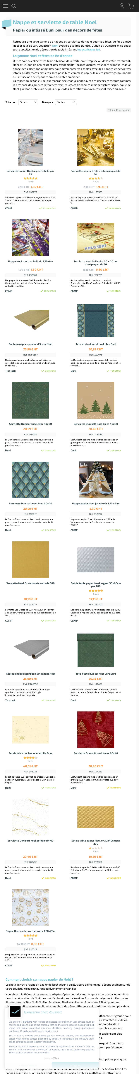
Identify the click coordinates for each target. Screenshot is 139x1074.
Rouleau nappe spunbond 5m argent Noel (30, 673)
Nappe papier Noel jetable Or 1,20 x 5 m (95, 503)
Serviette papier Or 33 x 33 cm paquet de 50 (95, 172)
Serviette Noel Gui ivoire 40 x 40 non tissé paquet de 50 (96, 263)
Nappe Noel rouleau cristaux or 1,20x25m (30, 931)
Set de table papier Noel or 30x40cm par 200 (95, 842)
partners (27, 1022)
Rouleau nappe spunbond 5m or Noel (30, 344)
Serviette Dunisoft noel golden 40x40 (31, 840)
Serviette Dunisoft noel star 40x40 (30, 423)
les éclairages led (88, 49)
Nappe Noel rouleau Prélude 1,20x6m (30, 261)
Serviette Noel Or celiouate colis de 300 (30, 583)
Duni (55, 45)
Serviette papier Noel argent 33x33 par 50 (30, 172)
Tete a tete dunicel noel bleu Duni (96, 344)
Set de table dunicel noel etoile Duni (30, 753)
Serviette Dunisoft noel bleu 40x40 (30, 503)
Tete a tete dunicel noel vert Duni (96, 673)
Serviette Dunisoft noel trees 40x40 (96, 423)
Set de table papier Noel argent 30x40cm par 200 (96, 585)
